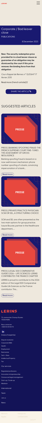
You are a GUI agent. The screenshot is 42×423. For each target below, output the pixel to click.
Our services (6, 366)
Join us (3, 398)
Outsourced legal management (12, 377)
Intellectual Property (8, 358)
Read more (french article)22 (14, 82)
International (6, 388)
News (3, 403)
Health (3, 346)
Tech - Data (5, 355)
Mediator (4, 383)
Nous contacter (6, 324)
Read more (7, 174)
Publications (8, 37)
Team (3, 393)
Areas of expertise (8, 335)
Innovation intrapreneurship (10, 374)
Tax (2, 361)
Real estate (5, 352)
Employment (5, 349)
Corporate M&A (6, 343)
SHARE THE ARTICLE (21, 92)
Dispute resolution (7, 340)
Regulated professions (8, 371)
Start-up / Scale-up (8, 380)
